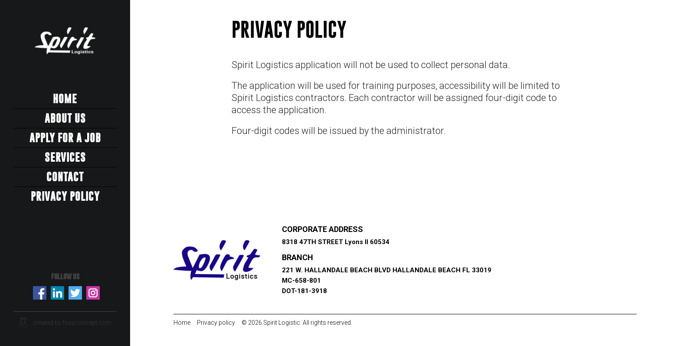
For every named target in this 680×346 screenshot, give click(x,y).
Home (65, 99)
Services (65, 157)
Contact (65, 177)
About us (65, 118)
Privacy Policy (65, 196)
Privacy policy (216, 322)
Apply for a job (65, 138)
